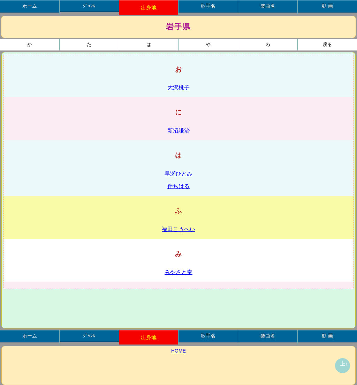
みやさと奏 (178, 272)
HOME (178, 351)
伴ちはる (178, 186)
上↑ (344, 364)
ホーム (29, 6)
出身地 (149, 7)
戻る (327, 44)
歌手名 (208, 6)
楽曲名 (267, 6)
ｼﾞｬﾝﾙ (89, 6)
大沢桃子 (178, 87)
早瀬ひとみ (178, 173)
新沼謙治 (178, 130)
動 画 (327, 6)
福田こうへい (178, 229)
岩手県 (178, 26)
